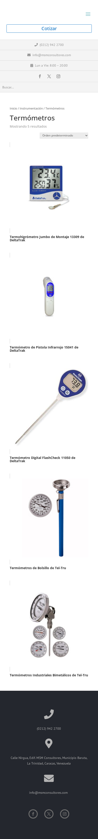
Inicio (13, 108)
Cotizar (49, 28)
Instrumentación (31, 108)
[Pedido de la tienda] (64, 135)
